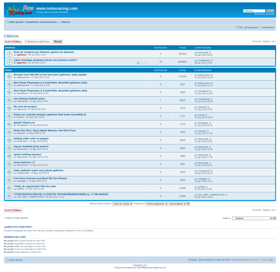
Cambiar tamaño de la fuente (271, 21)
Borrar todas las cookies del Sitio (214, 260)
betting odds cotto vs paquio (31, 138)
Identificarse (268, 27)
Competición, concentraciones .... (42, 22)
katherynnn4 (23, 77)
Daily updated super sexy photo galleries (39, 170)
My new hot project (25, 106)
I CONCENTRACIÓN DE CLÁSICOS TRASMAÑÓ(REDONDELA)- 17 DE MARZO (61, 194)
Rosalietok (22, 125)
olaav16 (21, 133)
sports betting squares (27, 154)
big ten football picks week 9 (31, 146)
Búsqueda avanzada (264, 14)
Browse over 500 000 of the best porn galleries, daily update (50, 74)
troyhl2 (20, 117)
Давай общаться (24, 122)
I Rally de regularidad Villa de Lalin (35, 186)
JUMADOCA (204, 60)
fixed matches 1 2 (24, 162)
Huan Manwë (143, 268)
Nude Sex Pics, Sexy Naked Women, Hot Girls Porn (45, 130)
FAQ (241, 27)
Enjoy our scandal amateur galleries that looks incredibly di (50, 114)
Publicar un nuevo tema (13, 41)
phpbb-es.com (159, 268)
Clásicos (65, 22)
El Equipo (192, 260)
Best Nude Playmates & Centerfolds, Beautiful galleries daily (50, 82)
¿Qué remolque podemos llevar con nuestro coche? (45, 60)
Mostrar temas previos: (111, 203)
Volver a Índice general (17, 218)
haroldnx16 (22, 93)
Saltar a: (227, 218)
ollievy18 (21, 109)
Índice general (16, 22)
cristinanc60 (23, 173)
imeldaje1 (21, 181)
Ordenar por (151, 203)
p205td (20, 189)
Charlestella (203, 99)
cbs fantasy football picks (29, 98)
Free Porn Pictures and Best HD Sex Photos (40, 178)
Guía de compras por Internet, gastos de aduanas (44, 52)
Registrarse (252, 27)
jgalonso (21, 55)
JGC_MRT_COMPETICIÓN (30, 197)
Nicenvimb (203, 52)
